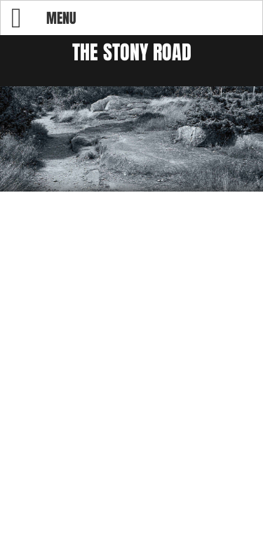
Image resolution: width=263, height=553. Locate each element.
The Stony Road (131, 52)
